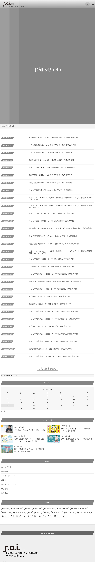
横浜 (60, 508)
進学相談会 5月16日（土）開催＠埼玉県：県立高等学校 (50, 152)
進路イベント (6, 467)
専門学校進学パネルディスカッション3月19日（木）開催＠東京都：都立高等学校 (60, 231)
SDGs (58, 516)
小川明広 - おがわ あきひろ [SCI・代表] (29, 430)
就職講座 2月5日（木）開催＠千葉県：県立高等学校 (49, 298)
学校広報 (4, 489)
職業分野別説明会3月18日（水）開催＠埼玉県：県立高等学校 (53, 238)
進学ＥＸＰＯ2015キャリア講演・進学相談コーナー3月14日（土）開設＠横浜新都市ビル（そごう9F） (60, 254)
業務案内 (4, 493)
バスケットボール (85, 512)
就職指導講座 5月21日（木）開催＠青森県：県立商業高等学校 (53, 137)
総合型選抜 (37, 508)
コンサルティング (8, 476)
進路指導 (4, 471)
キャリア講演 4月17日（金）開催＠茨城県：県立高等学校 (51, 192)
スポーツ (6, 516)
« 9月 (3, 411)
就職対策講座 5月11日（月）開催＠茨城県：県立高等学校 (51, 160)
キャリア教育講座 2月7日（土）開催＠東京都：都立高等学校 (53, 291)
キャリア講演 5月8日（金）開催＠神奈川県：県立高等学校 (52, 167)
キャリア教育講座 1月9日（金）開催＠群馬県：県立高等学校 (53, 343)
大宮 (30, 512)
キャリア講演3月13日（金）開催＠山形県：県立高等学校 (51, 261)
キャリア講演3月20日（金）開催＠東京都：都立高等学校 (51, 222)
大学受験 (38, 512)
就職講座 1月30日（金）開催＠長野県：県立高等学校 (50, 305)
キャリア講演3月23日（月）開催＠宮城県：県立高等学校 (51, 215)
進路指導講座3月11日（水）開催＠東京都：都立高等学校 (51, 268)
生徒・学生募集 (50, 508)
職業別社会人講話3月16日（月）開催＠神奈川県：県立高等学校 (54, 245)
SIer (51, 516)
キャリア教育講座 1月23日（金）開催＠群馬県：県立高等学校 (53, 313)
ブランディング (70, 512)
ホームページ (57, 512)
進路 (14, 508)
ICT (65, 516)
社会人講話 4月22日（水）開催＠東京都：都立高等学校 (50, 184)
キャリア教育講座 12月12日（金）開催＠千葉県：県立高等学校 (54, 358)
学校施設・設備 (20, 512)
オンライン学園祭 (30, 516)
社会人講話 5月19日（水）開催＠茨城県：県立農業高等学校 (52, 145)
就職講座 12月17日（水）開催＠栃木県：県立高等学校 (50, 350)
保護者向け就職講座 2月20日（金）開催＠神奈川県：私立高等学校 (55, 283)
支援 (67, 508)
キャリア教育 (17, 516)
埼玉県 (47, 512)
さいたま (43, 516)
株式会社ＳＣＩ (10, 376)
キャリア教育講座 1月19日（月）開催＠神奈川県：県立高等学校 (54, 321)
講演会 (3, 480)
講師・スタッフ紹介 (9, 484)
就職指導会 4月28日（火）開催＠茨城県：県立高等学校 (50, 175)
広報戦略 (75, 508)
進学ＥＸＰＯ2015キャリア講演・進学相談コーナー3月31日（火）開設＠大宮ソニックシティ (60, 200)
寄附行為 (84, 508)
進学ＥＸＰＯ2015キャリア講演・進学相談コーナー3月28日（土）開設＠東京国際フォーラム (60, 208)
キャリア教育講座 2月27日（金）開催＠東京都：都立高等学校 (53, 276)
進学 (21, 508)
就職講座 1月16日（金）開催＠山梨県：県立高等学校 (50, 328)
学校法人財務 (7, 512)
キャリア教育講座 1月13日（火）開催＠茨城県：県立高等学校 (53, 335)
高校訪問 (6, 508)
